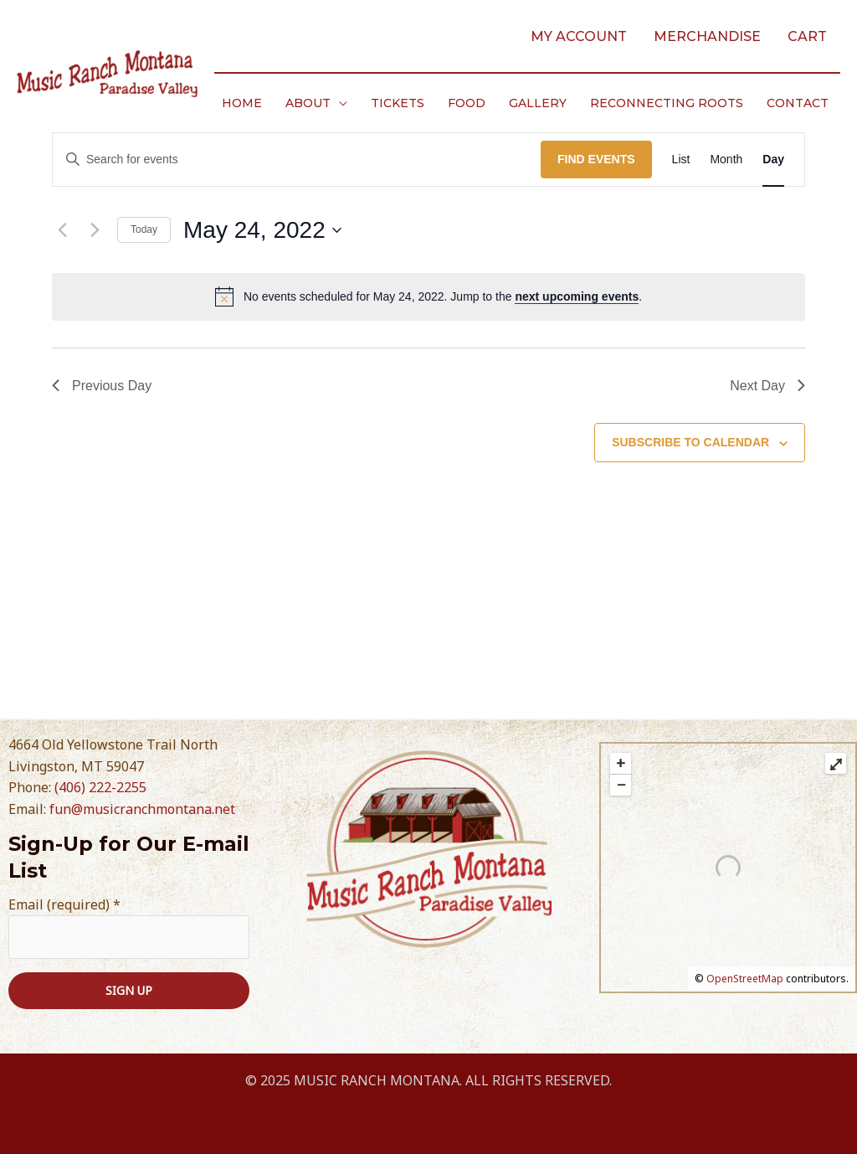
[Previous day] (62, 230)
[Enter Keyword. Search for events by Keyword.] (297, 159)
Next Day (767, 386)
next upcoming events (577, 296)
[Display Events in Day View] (773, 159)
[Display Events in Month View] (726, 159)
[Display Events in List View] (681, 159)
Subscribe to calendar (690, 442)
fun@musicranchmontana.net (142, 809)
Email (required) (64, 904)
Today (144, 229)
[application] (339, 103)
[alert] (428, 296)
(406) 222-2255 (100, 787)
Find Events (596, 159)
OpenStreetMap (744, 978)
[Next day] (95, 230)
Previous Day (101, 386)
